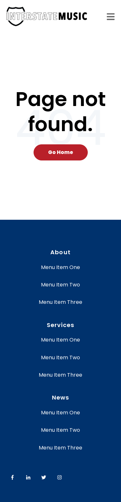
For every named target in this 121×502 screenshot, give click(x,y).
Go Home (60, 152)
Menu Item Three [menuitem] (60, 302)
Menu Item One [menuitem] (60, 267)
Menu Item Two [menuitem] (60, 284)
